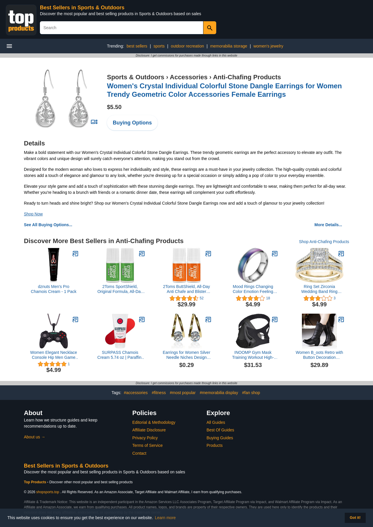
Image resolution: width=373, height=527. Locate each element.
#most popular (183, 392)
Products (215, 445)
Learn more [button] (165, 517)
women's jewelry (268, 46)
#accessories (136, 392)
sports (159, 46)
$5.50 (114, 107)
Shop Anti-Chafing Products (324, 241)
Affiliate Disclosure (149, 430)
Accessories (189, 77)
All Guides (216, 422)
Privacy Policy (145, 437)
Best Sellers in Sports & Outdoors (82, 7)
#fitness (159, 392)
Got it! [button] (355, 518)
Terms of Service (147, 445)
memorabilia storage (228, 46)
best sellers (137, 46)
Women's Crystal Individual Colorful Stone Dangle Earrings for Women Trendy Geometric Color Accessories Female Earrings (224, 90)
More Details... (328, 224)
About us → (34, 437)
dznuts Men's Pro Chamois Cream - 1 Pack (53, 289)
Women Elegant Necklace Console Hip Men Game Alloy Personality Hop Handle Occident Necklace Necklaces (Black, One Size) (54, 355)
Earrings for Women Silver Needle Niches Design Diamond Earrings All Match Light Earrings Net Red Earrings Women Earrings (186, 355)
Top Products (35, 482)
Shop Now (33, 214)
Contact (139, 453)
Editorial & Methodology (153, 422)
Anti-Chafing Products (247, 77)
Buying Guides (220, 437)
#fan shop (251, 392)
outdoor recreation (187, 46)
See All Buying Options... (48, 224)
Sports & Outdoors (135, 77)
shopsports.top (47, 492)
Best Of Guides (220, 430)
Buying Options (132, 123)
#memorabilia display (219, 392)
